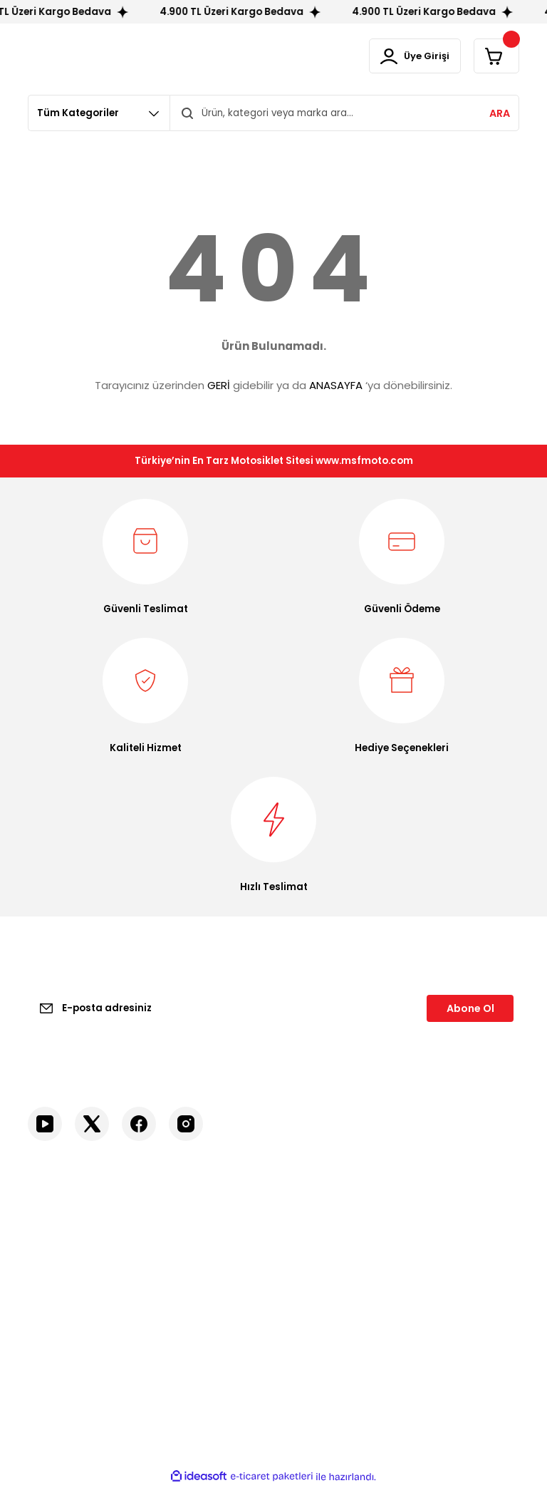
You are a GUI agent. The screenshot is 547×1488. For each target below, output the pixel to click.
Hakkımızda (55, 1246)
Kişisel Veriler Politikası (209, 1309)
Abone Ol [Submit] (470, 1009)
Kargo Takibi (57, 1317)
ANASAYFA (336, 386)
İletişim (44, 1222)
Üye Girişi (306, 1246)
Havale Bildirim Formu (79, 1294)
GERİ (218, 386)
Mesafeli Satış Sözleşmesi (189, 1230)
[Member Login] (407, 56)
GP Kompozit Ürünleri (462, 1270)
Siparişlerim (311, 1294)
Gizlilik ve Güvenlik (198, 1262)
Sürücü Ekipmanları (456, 1246)
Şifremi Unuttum (323, 1270)
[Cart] (494, 56)
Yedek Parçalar (448, 1332)
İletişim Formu (61, 1270)
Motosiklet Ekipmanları (465, 1222)
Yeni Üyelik (308, 1222)
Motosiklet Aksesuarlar (440, 1301)
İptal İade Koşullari (200, 1285)
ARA (499, 115)
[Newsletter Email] (273, 1009)
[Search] (344, 114)
